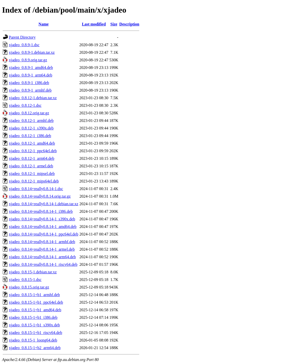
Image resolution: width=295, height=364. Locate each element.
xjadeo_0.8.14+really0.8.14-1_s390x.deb (42, 219)
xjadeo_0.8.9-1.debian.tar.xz (32, 52)
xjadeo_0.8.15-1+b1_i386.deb (33, 317)
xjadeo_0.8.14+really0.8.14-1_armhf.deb (42, 242)
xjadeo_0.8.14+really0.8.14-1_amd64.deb (42, 226)
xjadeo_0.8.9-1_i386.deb (29, 83)
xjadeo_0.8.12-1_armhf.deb (31, 120)
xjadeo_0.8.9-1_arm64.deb (30, 75)
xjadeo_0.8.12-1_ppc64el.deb (33, 151)
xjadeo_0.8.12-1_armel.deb (31, 166)
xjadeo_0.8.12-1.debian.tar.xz (33, 98)
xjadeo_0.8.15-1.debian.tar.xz (33, 272)
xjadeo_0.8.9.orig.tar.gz (28, 60)
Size (113, 24)
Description (129, 24)
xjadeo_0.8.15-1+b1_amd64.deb (35, 310)
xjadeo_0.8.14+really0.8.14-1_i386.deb (41, 211)
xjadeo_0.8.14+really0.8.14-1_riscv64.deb (43, 264)
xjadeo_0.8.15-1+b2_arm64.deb (35, 348)
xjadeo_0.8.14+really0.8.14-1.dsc (36, 189)
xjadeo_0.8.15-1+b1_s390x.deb (34, 325)
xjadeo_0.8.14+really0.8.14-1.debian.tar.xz (43, 204)
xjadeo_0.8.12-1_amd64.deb (32, 143)
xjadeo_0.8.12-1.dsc (25, 105)
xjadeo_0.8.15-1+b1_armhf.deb (34, 295)
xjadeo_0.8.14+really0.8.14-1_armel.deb (42, 249)
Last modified (94, 24)
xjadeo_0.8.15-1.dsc (25, 279)
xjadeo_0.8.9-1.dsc (24, 45)
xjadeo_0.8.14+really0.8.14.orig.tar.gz (40, 196)
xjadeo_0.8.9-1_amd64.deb (31, 67)
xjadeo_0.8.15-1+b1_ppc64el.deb (36, 302)
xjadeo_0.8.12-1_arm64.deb (31, 158)
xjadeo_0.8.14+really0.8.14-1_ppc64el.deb (43, 234)
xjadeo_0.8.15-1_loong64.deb (33, 340)
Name (44, 24)
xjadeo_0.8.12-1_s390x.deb (31, 128)
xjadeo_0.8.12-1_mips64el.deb (34, 181)
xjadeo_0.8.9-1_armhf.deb (30, 90)
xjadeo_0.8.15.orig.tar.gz (29, 287)
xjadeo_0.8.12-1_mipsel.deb (32, 173)
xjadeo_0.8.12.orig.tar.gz (29, 113)
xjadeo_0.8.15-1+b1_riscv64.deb (35, 332)
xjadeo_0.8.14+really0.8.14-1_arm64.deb (42, 257)
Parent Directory (22, 37)
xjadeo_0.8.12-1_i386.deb (30, 136)
